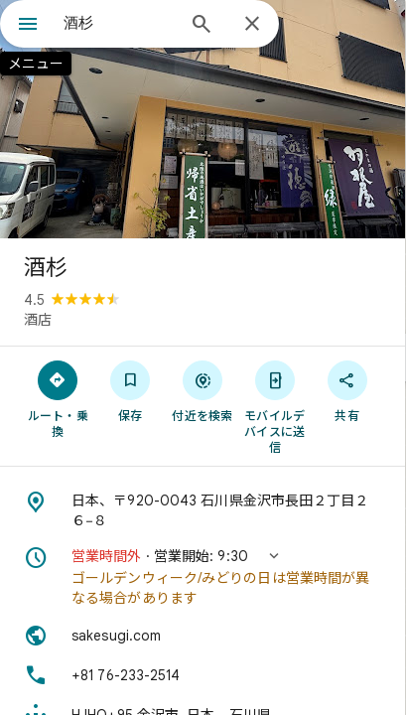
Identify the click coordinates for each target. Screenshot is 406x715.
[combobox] (119, 23)
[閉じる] (252, 25)
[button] (202, 577)
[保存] (130, 390)
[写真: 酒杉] (202, 119)
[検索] (201, 26)
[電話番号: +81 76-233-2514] (202, 675)
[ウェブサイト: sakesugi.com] (202, 635)
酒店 (38, 320)
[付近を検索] (203, 390)
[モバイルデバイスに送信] (274, 406)
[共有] (347, 390)
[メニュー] (28, 26)
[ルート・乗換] (58, 398)
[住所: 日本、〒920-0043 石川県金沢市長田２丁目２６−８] (202, 510)
